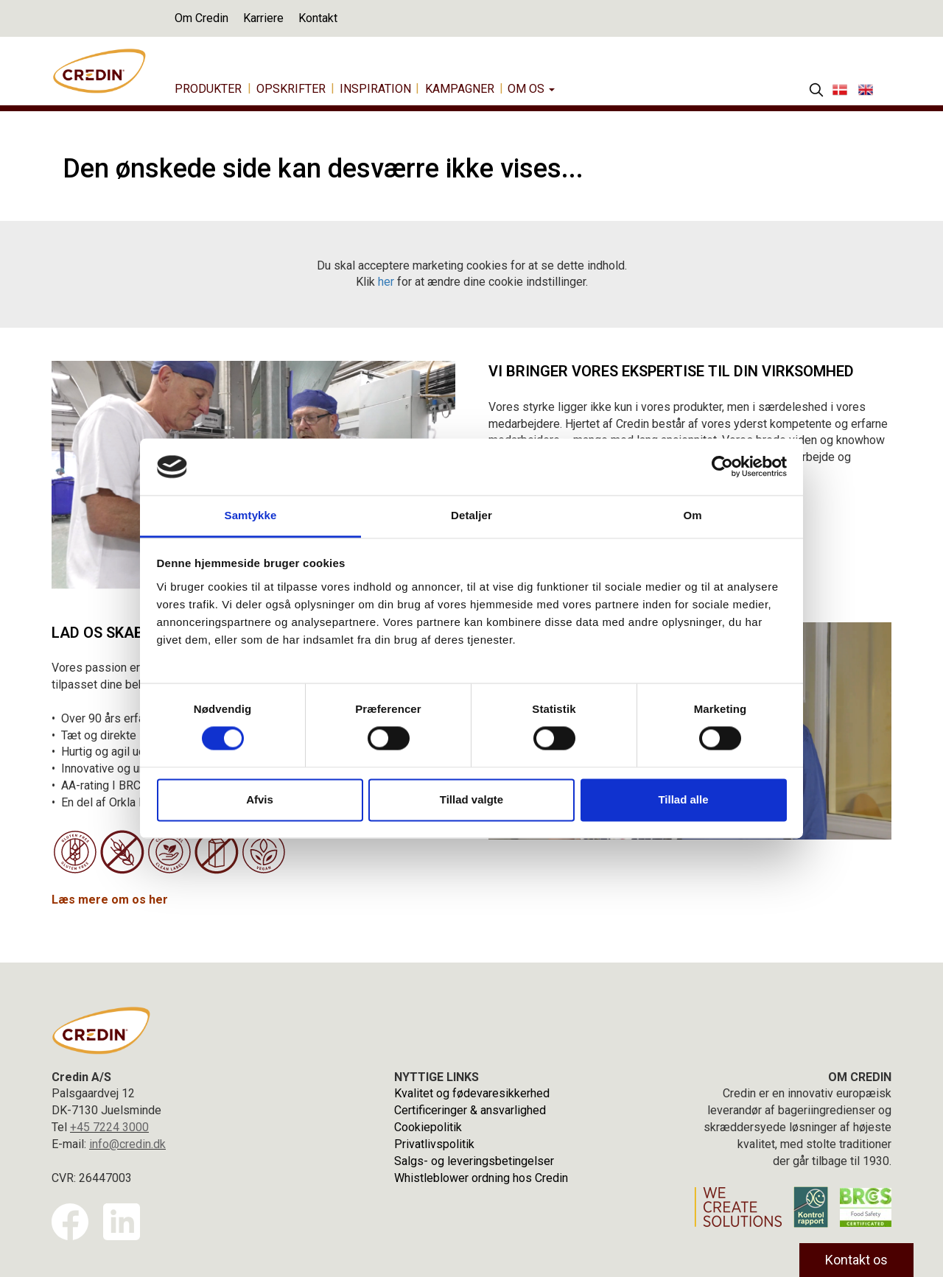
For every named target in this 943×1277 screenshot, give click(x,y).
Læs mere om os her (110, 900)
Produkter (208, 89)
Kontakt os (856, 1259)
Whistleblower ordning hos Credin (481, 1178)
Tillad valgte (471, 799)
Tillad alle (683, 799)
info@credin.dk (127, 1144)
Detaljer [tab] (471, 515)
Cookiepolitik (428, 1127)
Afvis (259, 799)
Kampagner (459, 89)
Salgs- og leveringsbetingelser (474, 1161)
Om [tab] (692, 515)
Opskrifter (291, 89)
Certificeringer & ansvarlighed (470, 1110)
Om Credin (201, 18)
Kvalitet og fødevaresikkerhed (472, 1093)
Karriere (263, 18)
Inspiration (375, 89)
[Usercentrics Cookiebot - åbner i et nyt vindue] (722, 467)
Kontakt (317, 18)
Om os (531, 89)
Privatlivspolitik (434, 1144)
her (386, 282)
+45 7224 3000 (109, 1127)
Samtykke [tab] (251, 515)
